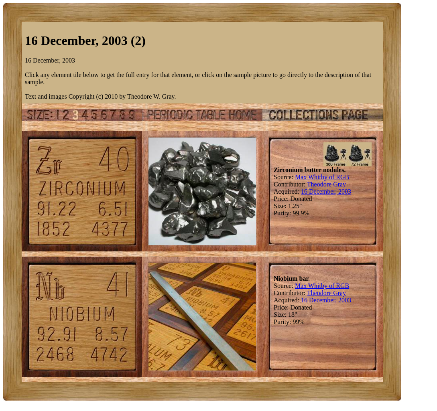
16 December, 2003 (326, 191)
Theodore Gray (326, 184)
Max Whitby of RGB (322, 177)
